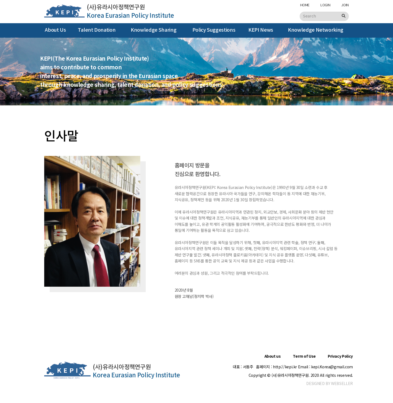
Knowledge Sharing (153, 30)
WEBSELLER (342, 383)
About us (272, 356)
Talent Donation (97, 30)
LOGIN (325, 4)
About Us (55, 30)
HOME (305, 4)
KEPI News (260, 30)
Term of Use (304, 356)
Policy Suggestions (214, 30)
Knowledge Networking (315, 30)
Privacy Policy (340, 356)
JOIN (345, 4)
